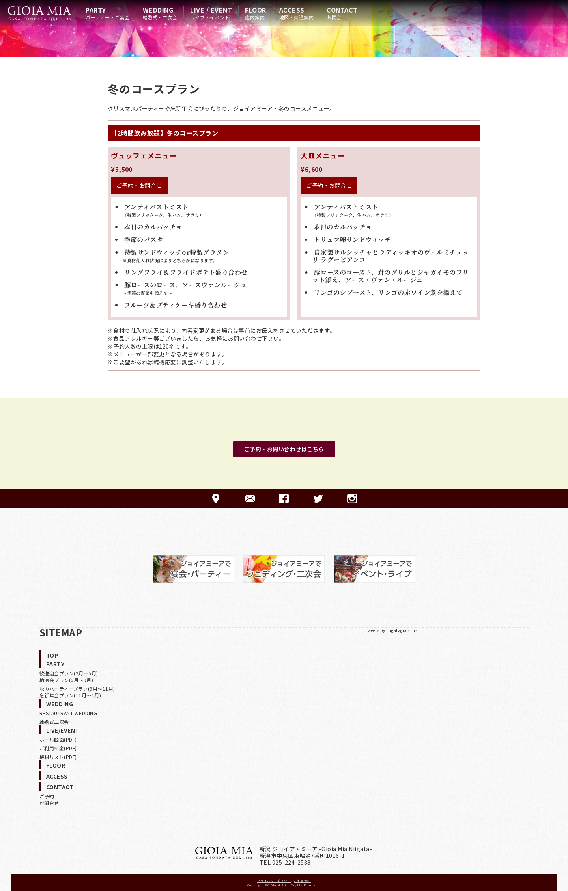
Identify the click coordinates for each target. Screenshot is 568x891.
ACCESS (296, 13)
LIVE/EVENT (62, 730)
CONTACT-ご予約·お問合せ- (250, 498)
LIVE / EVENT (211, 13)
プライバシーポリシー (274, 880)
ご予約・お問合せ (139, 185)
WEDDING (160, 13)
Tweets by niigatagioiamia (391, 630)
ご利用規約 (302, 880)
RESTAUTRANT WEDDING (68, 713)
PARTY (108, 13)
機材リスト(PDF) (58, 756)
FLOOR (255, 13)
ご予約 (46, 796)
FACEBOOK (284, 498)
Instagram (352, 498)
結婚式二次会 (54, 721)
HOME (39, 13)
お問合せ (49, 803)
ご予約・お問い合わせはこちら (284, 449)
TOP (52, 655)
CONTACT (342, 13)
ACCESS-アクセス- (216, 498)
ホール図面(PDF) (58, 739)
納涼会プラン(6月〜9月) (66, 680)
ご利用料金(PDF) (58, 748)
